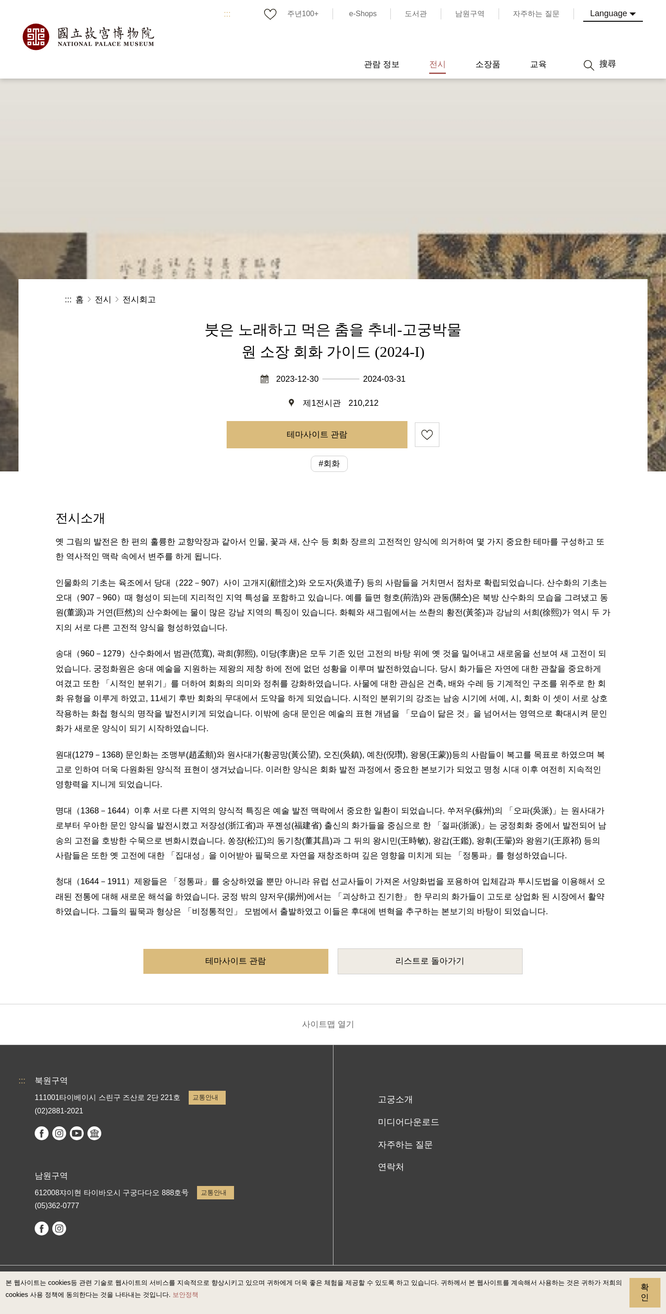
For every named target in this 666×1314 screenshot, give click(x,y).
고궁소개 (395, 1099)
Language (608, 13)
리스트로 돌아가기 (429, 961)
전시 (103, 299)
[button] (531, 300)
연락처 (391, 1167)
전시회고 (139, 299)
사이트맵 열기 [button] (328, 1024)
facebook (42, 1133)
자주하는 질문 (405, 1144)
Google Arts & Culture (94, 1133)
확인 (645, 1292)
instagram (59, 1133)
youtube (77, 1133)
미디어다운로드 (408, 1122)
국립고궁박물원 (87, 37)
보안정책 (185, 1294)
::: (227, 13)
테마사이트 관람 (317, 434)
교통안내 (205, 1097)
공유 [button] (500, 300)
